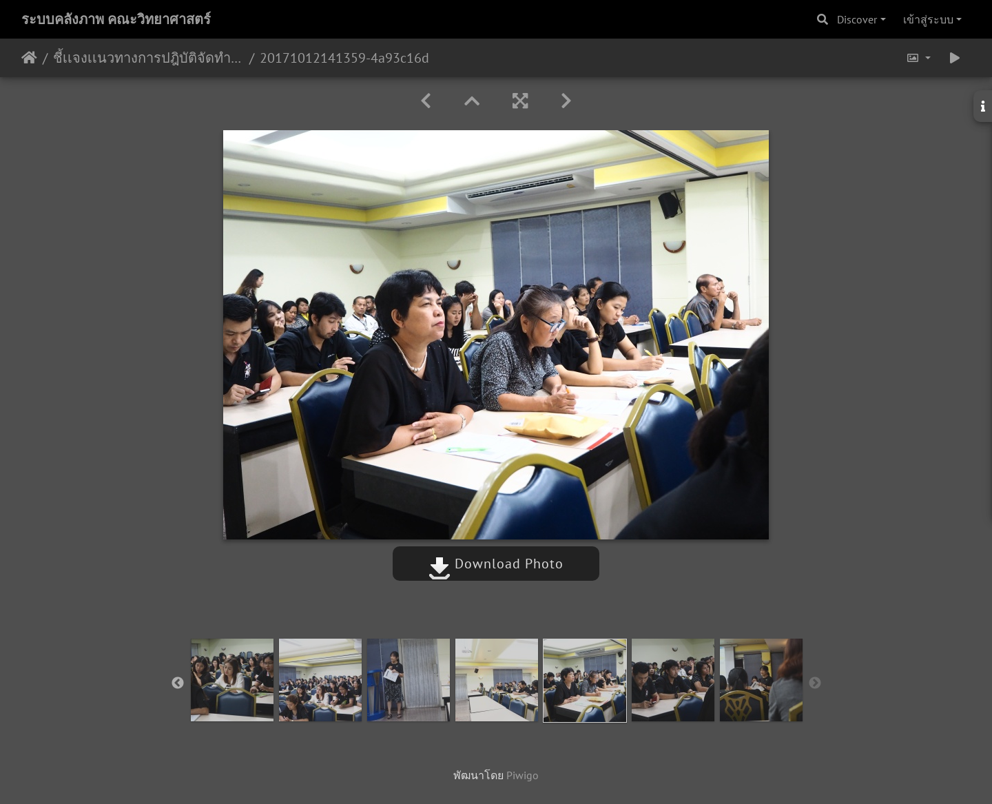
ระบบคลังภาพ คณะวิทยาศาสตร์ (116, 19)
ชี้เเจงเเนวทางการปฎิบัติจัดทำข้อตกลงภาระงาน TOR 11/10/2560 (148, 58)
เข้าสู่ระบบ (928, 19)
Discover (857, 19)
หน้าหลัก (29, 58)
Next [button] (815, 683)
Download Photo (496, 564)
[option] (232, 680)
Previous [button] (178, 683)
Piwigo (522, 775)
